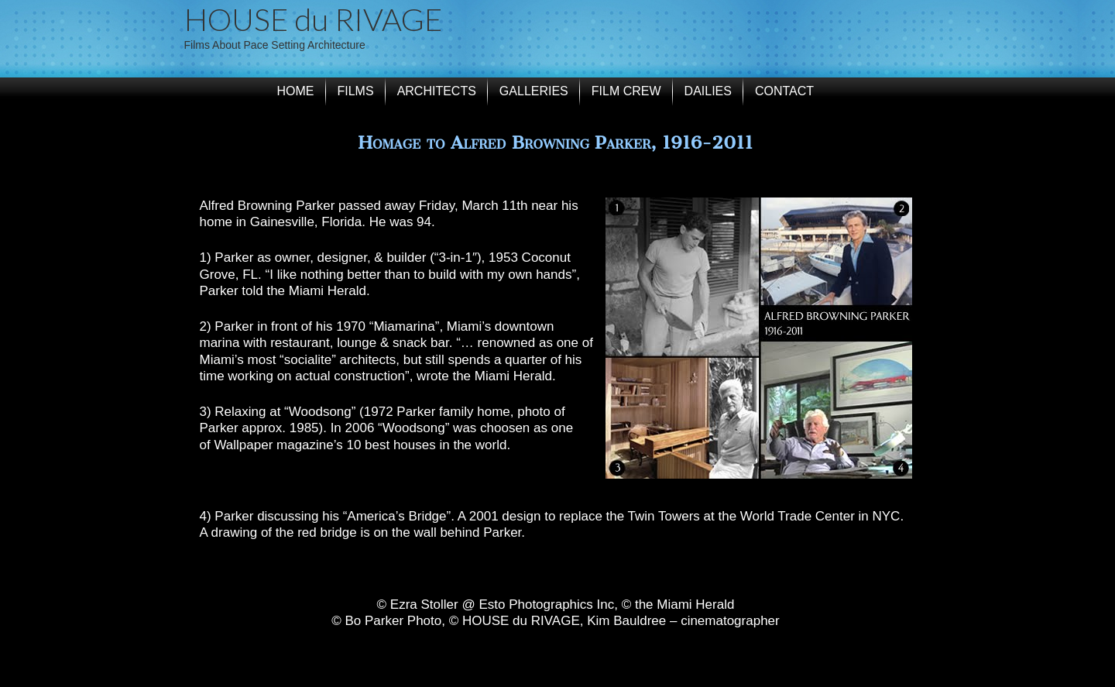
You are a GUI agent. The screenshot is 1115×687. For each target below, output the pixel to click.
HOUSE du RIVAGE (313, 19)
